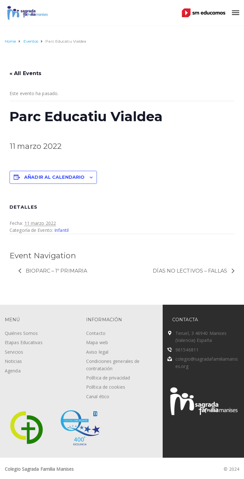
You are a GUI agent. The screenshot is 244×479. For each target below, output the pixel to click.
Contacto (95, 333)
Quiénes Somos (21, 333)
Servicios (14, 352)
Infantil (61, 230)
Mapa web (97, 342)
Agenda (13, 371)
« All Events (25, 73)
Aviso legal (97, 352)
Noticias (13, 361)
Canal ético (97, 396)
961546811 (187, 350)
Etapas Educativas (24, 342)
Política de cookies (105, 387)
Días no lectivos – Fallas (190, 271)
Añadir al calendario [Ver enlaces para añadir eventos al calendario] (54, 177)
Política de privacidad (108, 378)
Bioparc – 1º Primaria (55, 271)
